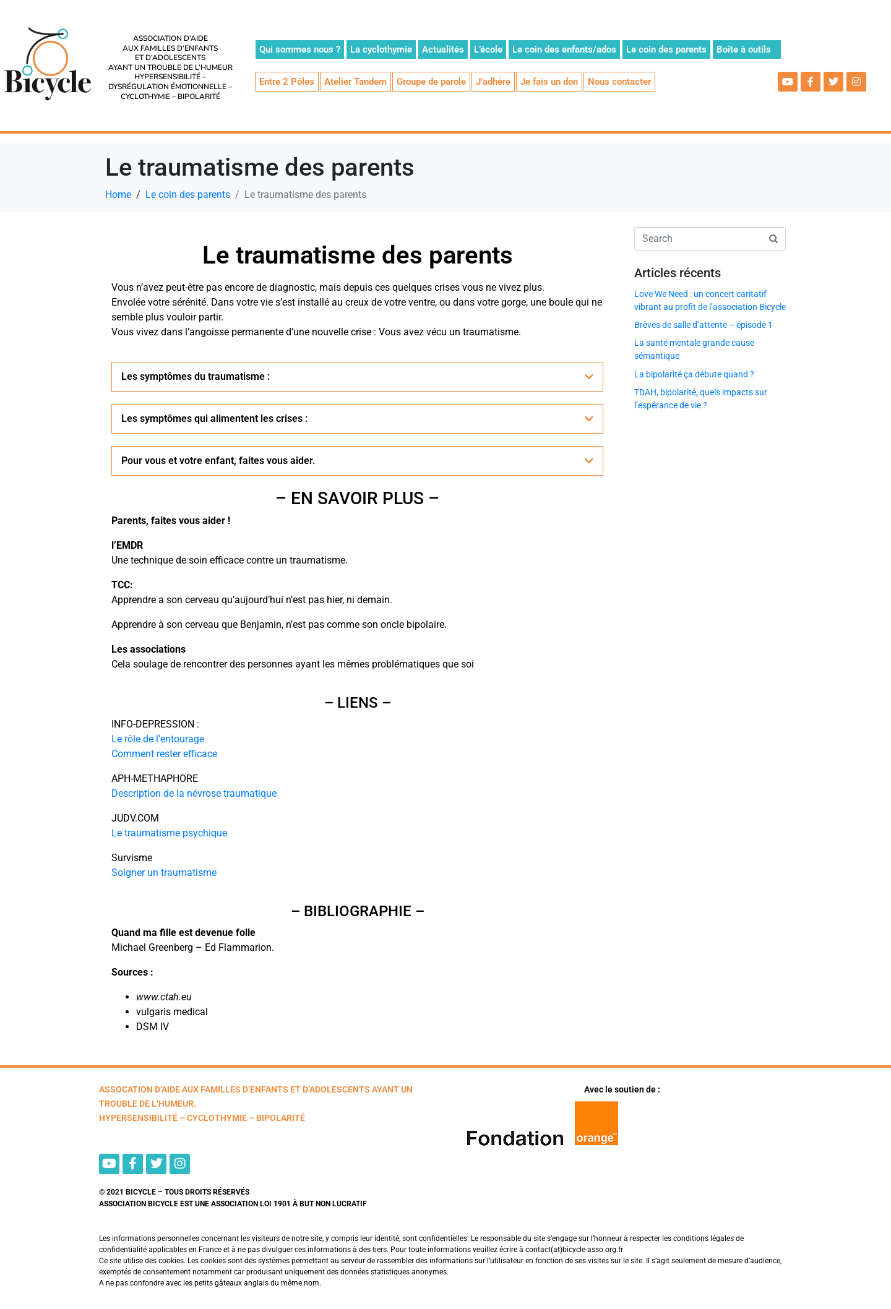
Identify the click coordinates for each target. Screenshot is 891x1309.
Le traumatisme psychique (169, 833)
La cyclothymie (381, 49)
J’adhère (493, 81)
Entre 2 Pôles (286, 81)
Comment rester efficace (164, 754)
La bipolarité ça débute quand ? (694, 374)
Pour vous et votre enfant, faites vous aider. (218, 460)
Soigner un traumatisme (164, 872)
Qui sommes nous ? (299, 49)
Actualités (443, 49)
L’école (488, 49)
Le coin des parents (666, 49)
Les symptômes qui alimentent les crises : (214, 418)
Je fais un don (549, 81)
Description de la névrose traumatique (194, 793)
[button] (357, 377)
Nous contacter (619, 81)
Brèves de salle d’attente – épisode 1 (703, 325)
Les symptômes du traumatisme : (195, 376)
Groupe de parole (431, 81)
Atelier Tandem (355, 81)
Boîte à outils (744, 49)
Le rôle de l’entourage (157, 739)
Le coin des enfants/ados (564, 49)
